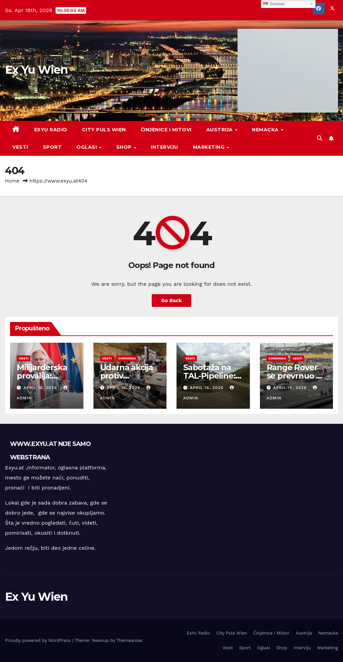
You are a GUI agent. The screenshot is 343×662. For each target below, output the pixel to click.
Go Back (171, 300)
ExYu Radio (50, 130)
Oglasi (87, 147)
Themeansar (129, 640)
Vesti (20, 147)
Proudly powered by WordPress (38, 640)
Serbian (274, 4)
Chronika (127, 358)
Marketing (209, 147)
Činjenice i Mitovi (166, 130)
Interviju (164, 147)
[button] (319, 138)
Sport (52, 147)
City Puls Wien (104, 130)
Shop (124, 147)
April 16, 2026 (41, 387)
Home (12, 181)
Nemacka (266, 130)
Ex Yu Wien (36, 70)
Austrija (220, 130)
